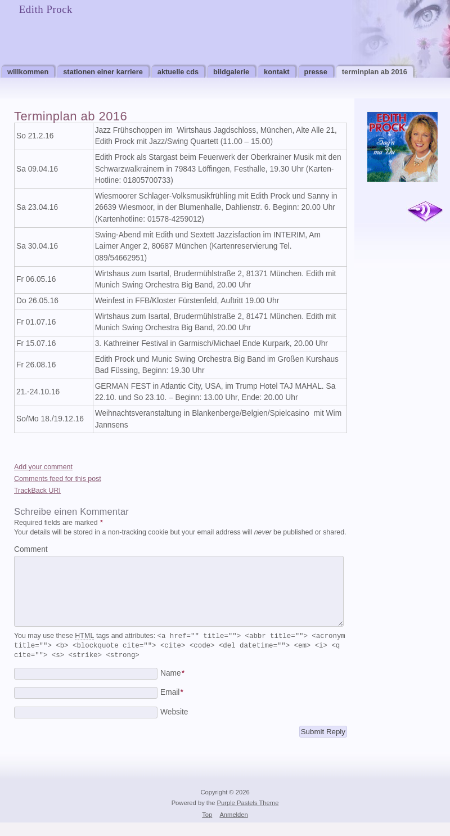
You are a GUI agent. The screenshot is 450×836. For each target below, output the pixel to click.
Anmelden (233, 828)
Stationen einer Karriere (103, 72)
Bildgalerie (231, 72)
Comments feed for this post (57, 479)
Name (172, 686)
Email (171, 706)
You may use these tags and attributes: (179, 658)
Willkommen (27, 72)
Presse (315, 72)
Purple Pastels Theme (248, 816)
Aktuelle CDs (178, 72)
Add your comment (43, 467)
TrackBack (37, 491)
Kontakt (277, 72)
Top (207, 828)
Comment (31, 549)
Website (174, 725)
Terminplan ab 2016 (374, 72)
